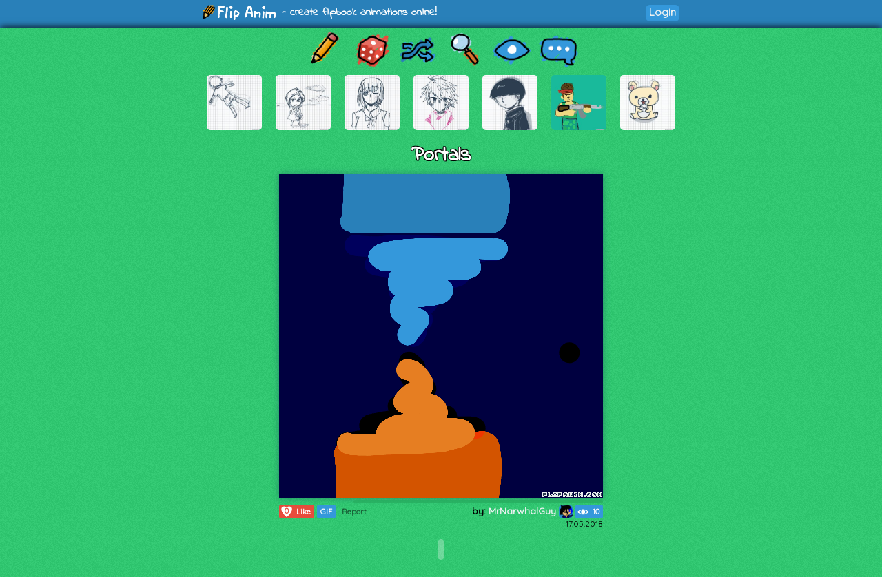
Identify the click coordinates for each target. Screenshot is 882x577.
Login (662, 12)
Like (295, 511)
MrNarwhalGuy (531, 511)
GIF (326, 511)
